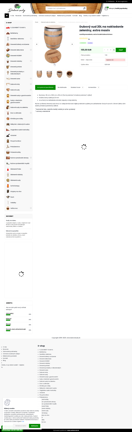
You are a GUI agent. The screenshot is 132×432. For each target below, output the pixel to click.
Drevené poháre (14, 67)
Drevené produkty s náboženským (15, 73)
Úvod (36, 22)
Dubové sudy (13, 90)
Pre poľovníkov (13, 141)
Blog (80, 16)
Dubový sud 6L (88, 151)
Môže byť (8, 318)
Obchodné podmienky (30, 16)
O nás (12, 16)
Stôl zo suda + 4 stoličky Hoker (68, 149)
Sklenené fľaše (13, 169)
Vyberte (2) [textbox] (109, 60)
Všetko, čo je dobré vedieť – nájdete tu (96, 16)
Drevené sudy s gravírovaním (18, 95)
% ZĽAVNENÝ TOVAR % (16, 27)
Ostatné (11, 135)
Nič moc (8, 324)
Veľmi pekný (9, 313)
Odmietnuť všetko (20, 426)
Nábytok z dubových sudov (18, 124)
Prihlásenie (111, 1)
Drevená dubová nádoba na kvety (21, 285)
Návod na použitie (12, 231)
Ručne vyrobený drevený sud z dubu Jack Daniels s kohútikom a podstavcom (116, 149)
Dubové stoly (13, 84)
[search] (84, 8)
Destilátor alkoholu (15, 39)
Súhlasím (34, 426)
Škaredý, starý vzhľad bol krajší (16, 329)
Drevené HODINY (14, 55)
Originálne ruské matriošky (17, 130)
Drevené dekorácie (15, 50)
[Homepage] (7, 16)
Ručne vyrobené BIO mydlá (17, 163)
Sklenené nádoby (14, 174)
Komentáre (94, 87)
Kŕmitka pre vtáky (14, 118)
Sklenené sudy (13, 180)
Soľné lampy (12, 186)
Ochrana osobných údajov (47, 16)
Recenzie (18, 16)
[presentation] (37, 44)
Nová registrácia (122, 1)
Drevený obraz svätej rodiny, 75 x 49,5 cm (22, 251)
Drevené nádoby (14, 61)
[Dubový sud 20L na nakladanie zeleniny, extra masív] (54, 44)
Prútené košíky (13, 152)
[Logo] (17, 8)
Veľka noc (12, 208)
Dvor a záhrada (13, 113)
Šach (10, 197)
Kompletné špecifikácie (45, 87)
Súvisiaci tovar (77, 87)
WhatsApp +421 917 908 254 (12, 430)
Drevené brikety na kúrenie (17, 44)
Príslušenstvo (13, 146)
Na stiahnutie (62, 87)
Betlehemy (12, 33)
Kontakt (75, 16)
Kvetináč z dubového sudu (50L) (22, 268)
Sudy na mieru (11, 220)
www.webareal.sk (73, 430)
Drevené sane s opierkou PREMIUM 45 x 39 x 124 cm (44, 148)
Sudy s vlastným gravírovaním (14, 101)
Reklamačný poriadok (64, 16)
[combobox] (115, 60)
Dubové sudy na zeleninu (17, 107)
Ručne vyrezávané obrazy (17, 158)
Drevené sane (13, 79)
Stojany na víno (13, 191)
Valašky (11, 203)
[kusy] (107, 49)
